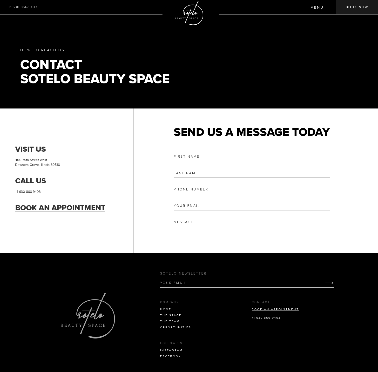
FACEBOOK (170, 356)
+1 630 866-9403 (22, 7)
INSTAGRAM (171, 350)
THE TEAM (170, 321)
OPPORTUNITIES (175, 327)
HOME (165, 309)
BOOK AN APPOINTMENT (275, 309)
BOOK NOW (357, 7)
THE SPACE (171, 315)
